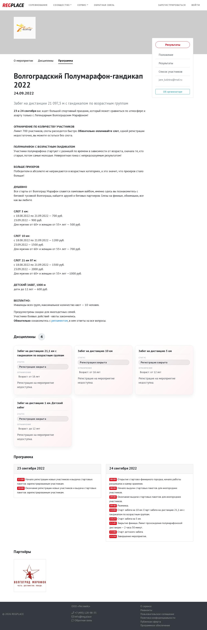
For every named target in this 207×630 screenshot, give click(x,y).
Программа (65, 60)
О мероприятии (23, 60)
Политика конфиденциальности (157, 617)
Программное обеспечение (155, 625)
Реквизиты (146, 610)
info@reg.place (81, 616)
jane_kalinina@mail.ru (170, 79)
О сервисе (146, 606)
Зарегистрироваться (171, 5)
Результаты (172, 45)
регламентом (59, 320)
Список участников (170, 71)
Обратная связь (104, 5)
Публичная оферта (150, 621)
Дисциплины (45, 60)
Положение (166, 55)
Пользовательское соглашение (157, 614)
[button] (62, 5)
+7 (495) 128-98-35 (84, 612)
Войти (195, 5)
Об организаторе (172, 91)
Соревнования (38, 5)
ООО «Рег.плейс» (80, 606)
